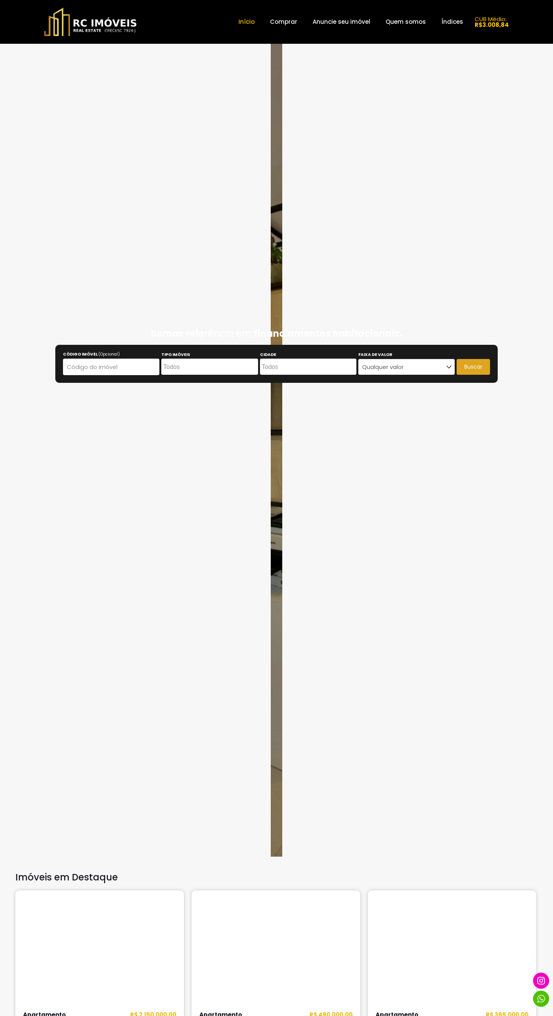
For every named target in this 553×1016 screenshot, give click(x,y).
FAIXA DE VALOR (375, 355)
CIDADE (268, 355)
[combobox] (209, 367)
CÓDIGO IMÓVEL (91, 354)
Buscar (473, 367)
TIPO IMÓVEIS (175, 355)
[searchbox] (208, 367)
